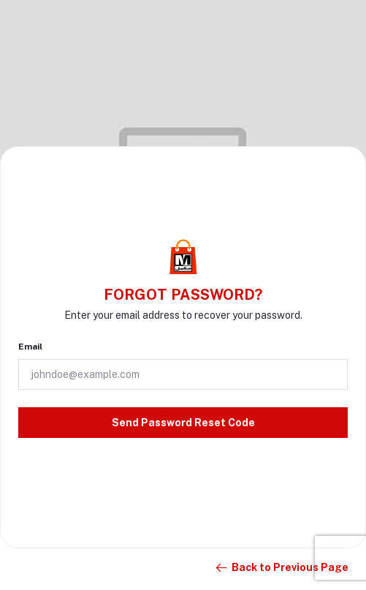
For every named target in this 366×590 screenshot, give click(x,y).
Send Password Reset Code (183, 422)
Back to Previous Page (281, 568)
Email (30, 346)
